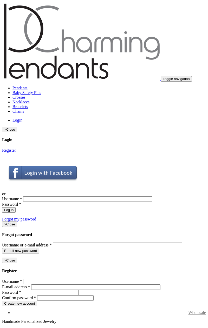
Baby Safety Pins (26, 92)
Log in (9, 210)
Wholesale (197, 312)
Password (11, 204)
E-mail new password (20, 251)
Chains (18, 111)
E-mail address (16, 287)
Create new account (19, 303)
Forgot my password (19, 219)
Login (17, 120)
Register (9, 150)
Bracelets (20, 106)
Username (12, 199)
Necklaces (21, 102)
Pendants (20, 88)
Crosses (18, 97)
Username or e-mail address (27, 245)
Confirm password (19, 298)
